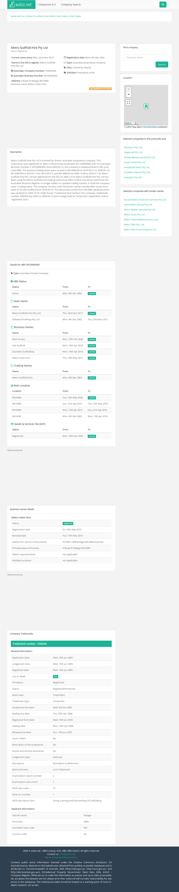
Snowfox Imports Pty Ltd (137, 172)
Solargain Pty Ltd (133, 177)
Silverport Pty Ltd (133, 147)
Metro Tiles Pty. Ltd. (134, 224)
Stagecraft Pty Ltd (133, 152)
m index (38, 16)
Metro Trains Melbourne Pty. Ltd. (141, 219)
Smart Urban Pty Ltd (134, 162)
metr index (75, 16)
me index (50, 16)
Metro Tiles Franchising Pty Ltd (140, 229)
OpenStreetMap (150, 127)
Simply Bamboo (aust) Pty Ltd (139, 157)
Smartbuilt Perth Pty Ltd (136, 167)
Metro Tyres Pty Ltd (134, 214)
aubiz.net (15, 16)
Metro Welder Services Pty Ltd (139, 209)
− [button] (129, 94)
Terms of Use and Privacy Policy (61, 857)
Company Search (71, 4)
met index (62, 16)
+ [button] (129, 89)
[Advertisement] (89, 32)
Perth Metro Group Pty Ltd (138, 204)
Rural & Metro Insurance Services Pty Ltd (145, 199)
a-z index (27, 16)
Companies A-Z (47, 4)
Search (162, 64)
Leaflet (128, 127)
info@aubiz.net (67, 854)
